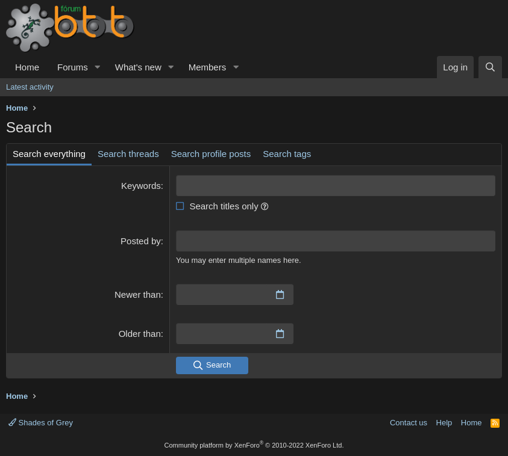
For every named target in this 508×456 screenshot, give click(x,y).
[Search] (490, 67)
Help (444, 422)
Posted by (141, 241)
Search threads (128, 154)
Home (27, 67)
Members (208, 67)
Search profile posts (211, 154)
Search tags (287, 154)
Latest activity (30, 86)
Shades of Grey (40, 422)
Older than (140, 333)
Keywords (141, 185)
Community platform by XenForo (254, 445)
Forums (72, 67)
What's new (138, 67)
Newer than (137, 294)
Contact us (408, 422)
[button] (97, 67)
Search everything (49, 154)
